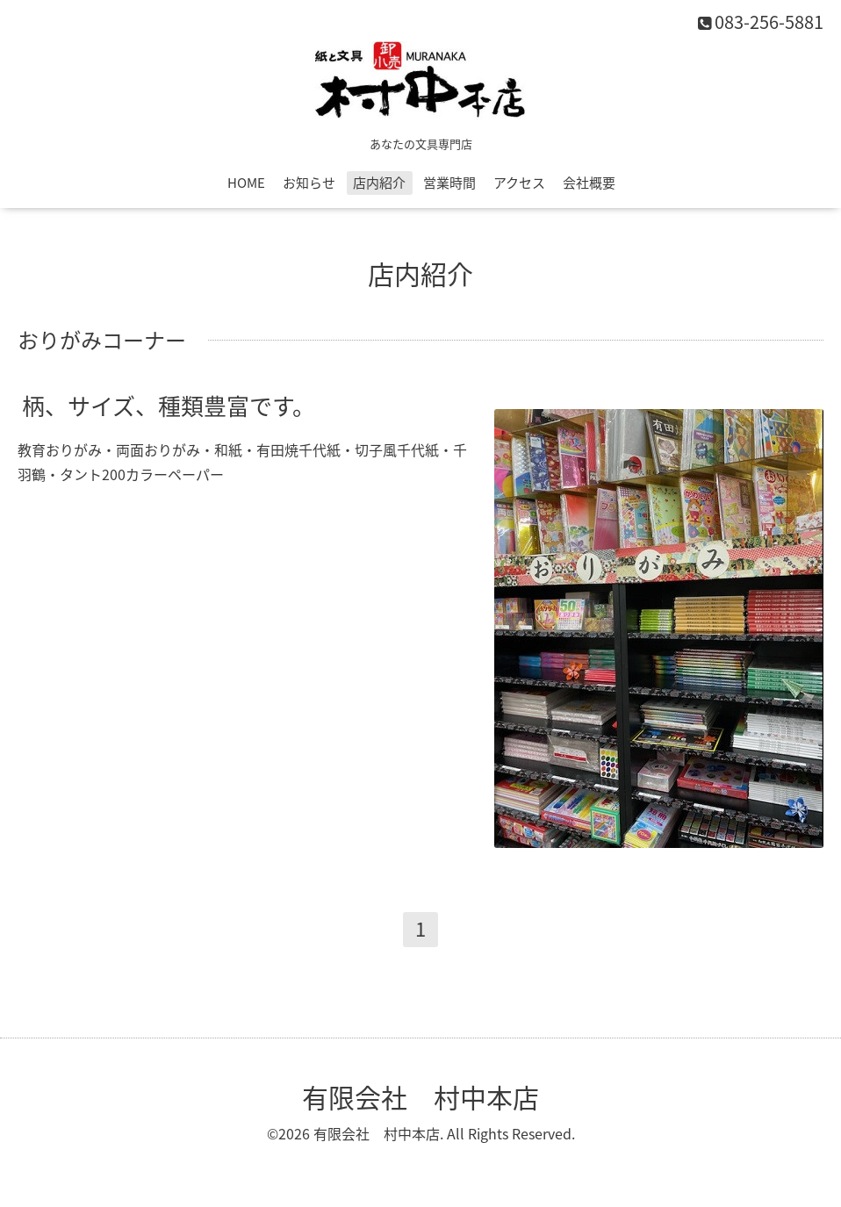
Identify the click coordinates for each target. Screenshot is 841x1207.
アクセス (519, 182)
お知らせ (309, 182)
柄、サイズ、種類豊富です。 (168, 404)
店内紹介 (379, 182)
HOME (246, 182)
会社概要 (589, 182)
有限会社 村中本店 (420, 1097)
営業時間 (449, 182)
